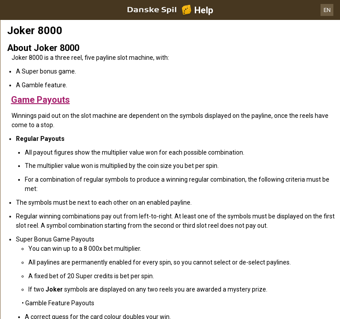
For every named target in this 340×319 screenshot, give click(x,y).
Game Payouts (40, 99)
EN (327, 10)
